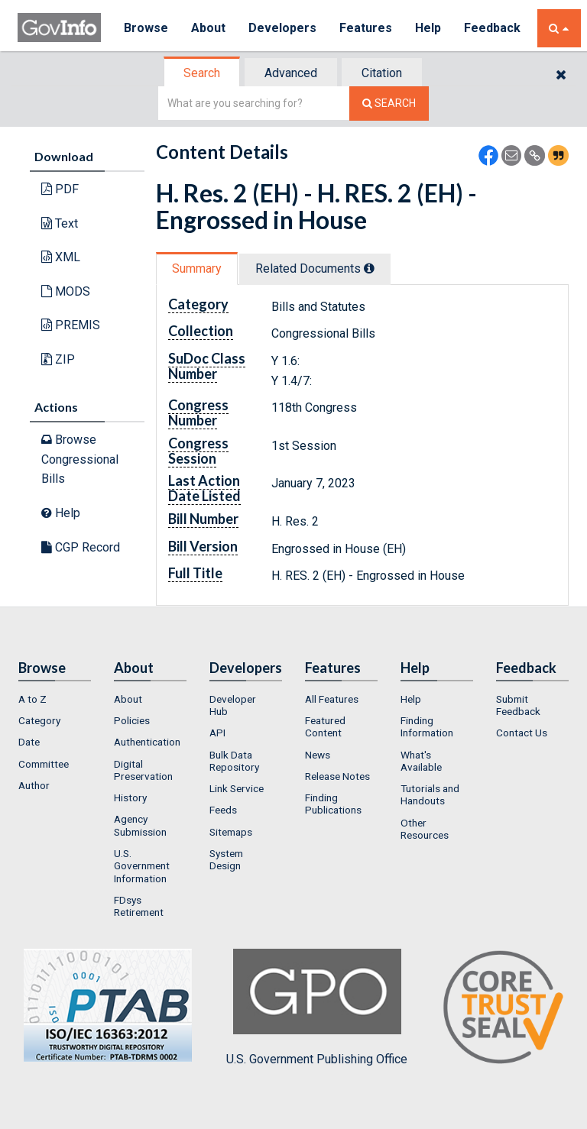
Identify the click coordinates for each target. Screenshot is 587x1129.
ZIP (58, 359)
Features (365, 28)
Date (29, 742)
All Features (331, 699)
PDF (60, 189)
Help (428, 28)
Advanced (290, 73)
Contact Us (521, 732)
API (217, 732)
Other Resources (425, 829)
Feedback (492, 28)
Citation (382, 73)
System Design (226, 859)
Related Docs (315, 268)
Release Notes (337, 776)
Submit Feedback (518, 705)
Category (39, 720)
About (208, 28)
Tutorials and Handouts (430, 794)
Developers (282, 28)
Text (59, 223)
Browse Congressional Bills (79, 459)
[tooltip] (369, 268)
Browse (146, 28)
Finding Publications (333, 803)
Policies (132, 720)
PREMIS (70, 325)
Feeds (223, 810)
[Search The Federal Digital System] (389, 103)
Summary (197, 268)
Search (201, 73)
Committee (43, 764)
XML (60, 257)
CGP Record (80, 547)
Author (34, 785)
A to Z (32, 699)
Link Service (236, 788)
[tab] (203, 73)
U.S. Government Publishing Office (316, 1007)
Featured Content (325, 726)
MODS (65, 291)
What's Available (421, 761)
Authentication (147, 742)
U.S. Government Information (142, 866)
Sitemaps (230, 832)
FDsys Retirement (139, 906)
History (130, 797)
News (317, 755)
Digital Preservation (143, 770)
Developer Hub (232, 705)
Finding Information (427, 726)
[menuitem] (54, 699)
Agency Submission (140, 825)
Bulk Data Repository (234, 761)
